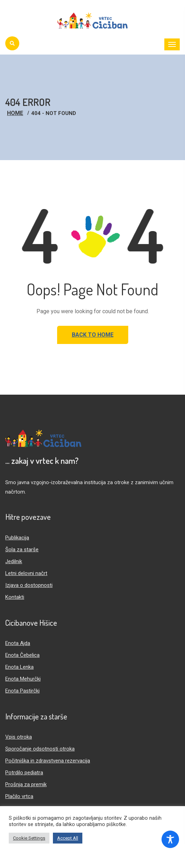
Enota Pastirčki (22, 691)
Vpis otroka (18, 737)
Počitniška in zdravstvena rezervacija (47, 761)
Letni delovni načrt (26, 573)
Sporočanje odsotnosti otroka (40, 749)
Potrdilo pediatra (24, 772)
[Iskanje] (12, 43)
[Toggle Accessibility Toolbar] (170, 839)
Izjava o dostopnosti (29, 585)
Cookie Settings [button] (29, 838)
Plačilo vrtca (19, 796)
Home (15, 113)
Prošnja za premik (26, 784)
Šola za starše (22, 549)
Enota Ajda (17, 643)
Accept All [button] (67, 838)
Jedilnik (13, 561)
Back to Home (93, 334)
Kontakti (14, 597)
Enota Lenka (19, 667)
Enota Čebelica (22, 655)
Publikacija (17, 537)
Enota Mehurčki (23, 679)
